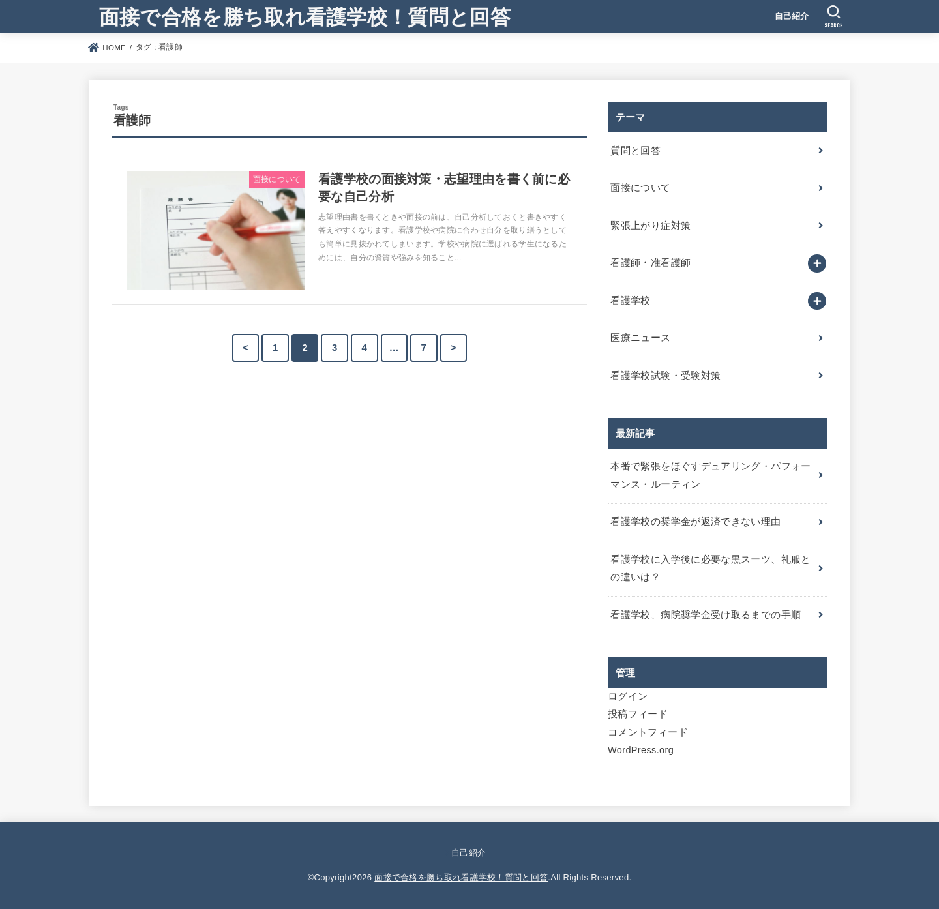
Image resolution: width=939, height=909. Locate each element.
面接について (640, 188)
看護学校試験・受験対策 (665, 375)
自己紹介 (792, 16)
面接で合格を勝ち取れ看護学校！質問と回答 (305, 16)
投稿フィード (638, 714)
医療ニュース (640, 338)
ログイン (628, 696)
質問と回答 (635, 150)
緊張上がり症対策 (650, 225)
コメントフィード (648, 732)
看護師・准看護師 (650, 263)
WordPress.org (641, 750)
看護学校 (630, 300)
